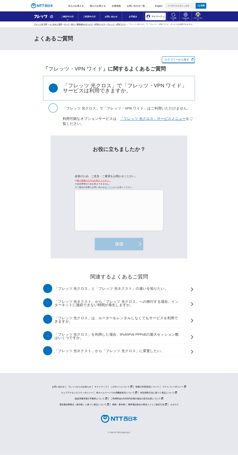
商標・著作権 (118, 404)
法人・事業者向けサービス (82, 24)
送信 (119, 244)
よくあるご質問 (55, 24)
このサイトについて (120, 387)
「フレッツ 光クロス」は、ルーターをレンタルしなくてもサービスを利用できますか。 (116, 319)
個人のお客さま (98, 6)
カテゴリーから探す (177, 59)
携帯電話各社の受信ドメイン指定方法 (146, 404)
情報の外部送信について (147, 387)
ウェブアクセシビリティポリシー (77, 392)
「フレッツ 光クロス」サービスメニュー (153, 119)
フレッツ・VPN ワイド (116, 24)
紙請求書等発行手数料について (90, 398)
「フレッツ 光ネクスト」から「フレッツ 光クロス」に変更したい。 (109, 351)
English (158, 6)
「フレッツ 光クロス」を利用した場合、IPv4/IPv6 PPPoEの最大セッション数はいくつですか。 (116, 336)
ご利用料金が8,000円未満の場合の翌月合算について (135, 398)
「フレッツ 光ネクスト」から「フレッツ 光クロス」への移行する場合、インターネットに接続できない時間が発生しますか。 (116, 303)
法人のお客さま (76, 6)
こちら (110, 187)
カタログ (174, 404)
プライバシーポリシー (172, 387)
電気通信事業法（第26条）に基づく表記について (82, 404)
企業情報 (116, 6)
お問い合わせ (111, 16)
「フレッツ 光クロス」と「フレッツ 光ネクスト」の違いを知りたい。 (111, 288)
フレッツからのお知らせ (79, 387)
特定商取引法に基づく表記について (157, 392)
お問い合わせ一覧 (136, 6)
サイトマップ (100, 387)
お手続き (133, 16)
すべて (67, 24)
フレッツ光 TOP (40, 24)
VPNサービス (99, 24)
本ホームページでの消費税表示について (115, 392)
